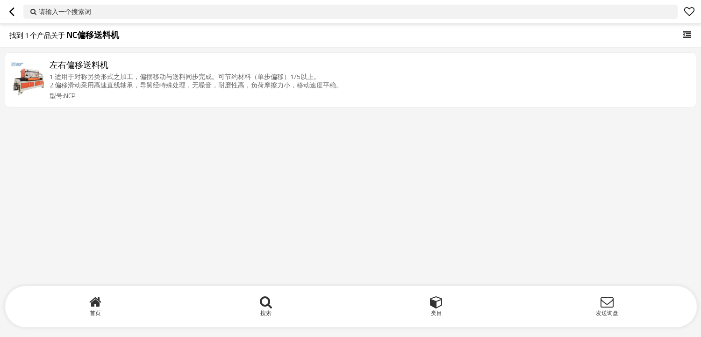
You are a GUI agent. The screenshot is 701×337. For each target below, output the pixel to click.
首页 (95, 312)
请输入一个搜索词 (65, 11)
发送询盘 (607, 312)
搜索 (266, 312)
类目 (436, 312)
